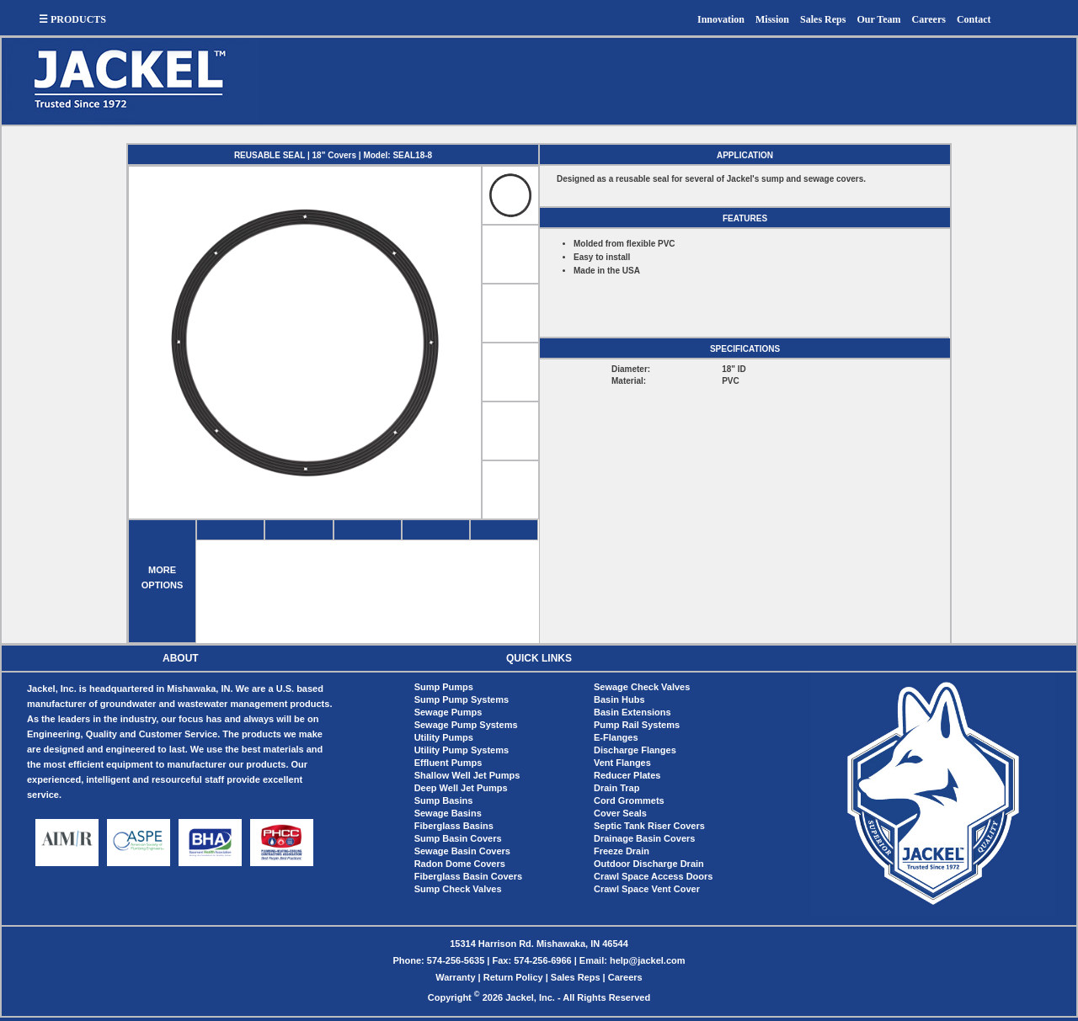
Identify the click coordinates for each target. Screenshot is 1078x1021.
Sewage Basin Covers (462, 851)
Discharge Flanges (635, 750)
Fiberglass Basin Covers (468, 876)
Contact (974, 19)
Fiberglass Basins (454, 826)
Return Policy (513, 977)
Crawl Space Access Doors (653, 876)
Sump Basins (443, 800)
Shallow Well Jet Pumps (467, 775)
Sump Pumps (443, 687)
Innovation (720, 19)
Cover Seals (620, 813)
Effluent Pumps (448, 763)
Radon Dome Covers (459, 864)
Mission (772, 19)
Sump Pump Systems (461, 699)
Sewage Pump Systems (466, 725)
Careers (929, 19)
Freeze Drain (621, 851)
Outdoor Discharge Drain (649, 864)
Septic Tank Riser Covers (649, 826)
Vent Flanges (622, 763)
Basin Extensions (632, 712)
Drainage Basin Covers (644, 838)
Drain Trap (616, 788)
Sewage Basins (448, 813)
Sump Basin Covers (458, 838)
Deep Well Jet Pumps (461, 788)
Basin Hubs (619, 699)
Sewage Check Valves (642, 687)
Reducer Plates (627, 775)
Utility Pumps (443, 737)
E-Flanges (616, 737)
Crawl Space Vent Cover (647, 889)
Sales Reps (823, 19)
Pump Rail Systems (637, 725)
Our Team (878, 19)
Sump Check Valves (458, 889)
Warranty (455, 977)
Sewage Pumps (448, 712)
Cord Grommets (629, 800)
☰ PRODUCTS (72, 19)
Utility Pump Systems (461, 750)
